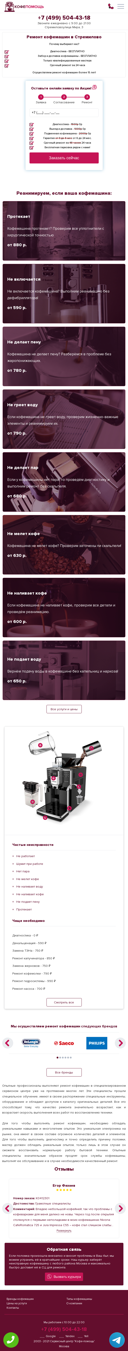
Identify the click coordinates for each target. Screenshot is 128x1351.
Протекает (24, 909)
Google (48, 1336)
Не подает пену (28, 902)
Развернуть (64, 1230)
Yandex (66, 1336)
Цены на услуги (17, 1303)
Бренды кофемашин (20, 1299)
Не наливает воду (29, 886)
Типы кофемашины (79, 1299)
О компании (74, 1303)
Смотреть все (64, 1002)
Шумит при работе (29, 864)
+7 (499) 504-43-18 (64, 17)
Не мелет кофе (27, 879)
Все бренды (64, 1072)
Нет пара (23, 871)
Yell (83, 1336)
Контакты (13, 1308)
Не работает (25, 856)
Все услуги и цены (64, 709)
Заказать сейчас (64, 158)
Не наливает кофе (30, 894)
